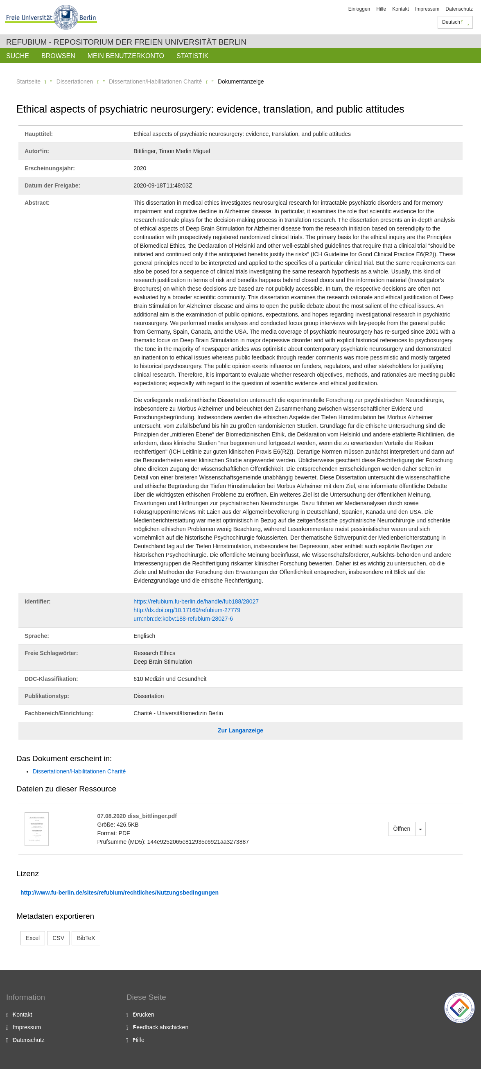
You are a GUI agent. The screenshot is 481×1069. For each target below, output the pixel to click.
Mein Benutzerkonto (126, 55)
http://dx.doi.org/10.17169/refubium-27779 (186, 610)
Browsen (58, 55)
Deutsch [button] (455, 22)
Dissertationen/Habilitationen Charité (155, 81)
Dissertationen (74, 81)
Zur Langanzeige (240, 730)
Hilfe (381, 9)
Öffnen (402, 828)
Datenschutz (459, 9)
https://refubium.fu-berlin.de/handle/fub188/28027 (196, 601)
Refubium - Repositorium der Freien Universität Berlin (126, 42)
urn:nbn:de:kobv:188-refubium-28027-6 (183, 618)
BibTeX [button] (86, 938)
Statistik (192, 55)
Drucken (143, 1014)
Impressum (427, 9)
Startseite (28, 81)
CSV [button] (58, 938)
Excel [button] (33, 938)
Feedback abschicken (160, 1027)
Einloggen (359, 9)
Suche (17, 55)
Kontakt (400, 9)
